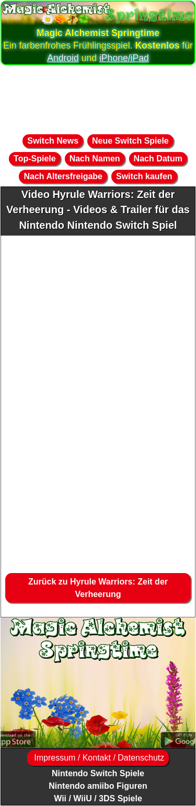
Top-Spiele (35, 158)
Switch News (52, 140)
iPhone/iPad (124, 58)
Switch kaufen (144, 176)
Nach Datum (158, 158)
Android (63, 58)
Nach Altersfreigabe (63, 176)
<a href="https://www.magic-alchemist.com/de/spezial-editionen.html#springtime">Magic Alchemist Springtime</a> (98, 682)
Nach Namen (95, 158)
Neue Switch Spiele (130, 140)
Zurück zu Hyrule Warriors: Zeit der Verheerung (98, 588)
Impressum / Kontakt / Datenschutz (98, 757)
